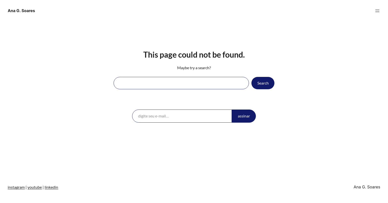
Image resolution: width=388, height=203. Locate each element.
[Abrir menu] (377, 11)
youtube (34, 187)
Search (263, 83)
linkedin (51, 187)
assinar (244, 115)
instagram (16, 187)
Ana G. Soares (21, 10)
